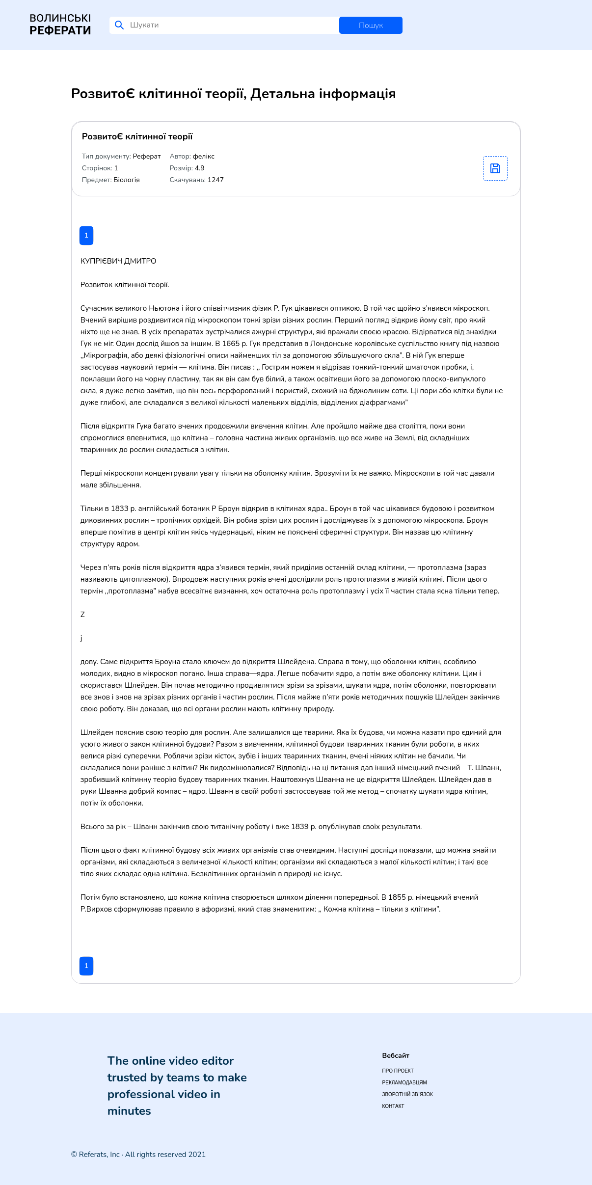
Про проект (398, 1071)
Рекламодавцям (404, 1082)
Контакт (393, 1106)
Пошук (371, 25)
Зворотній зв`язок (407, 1094)
